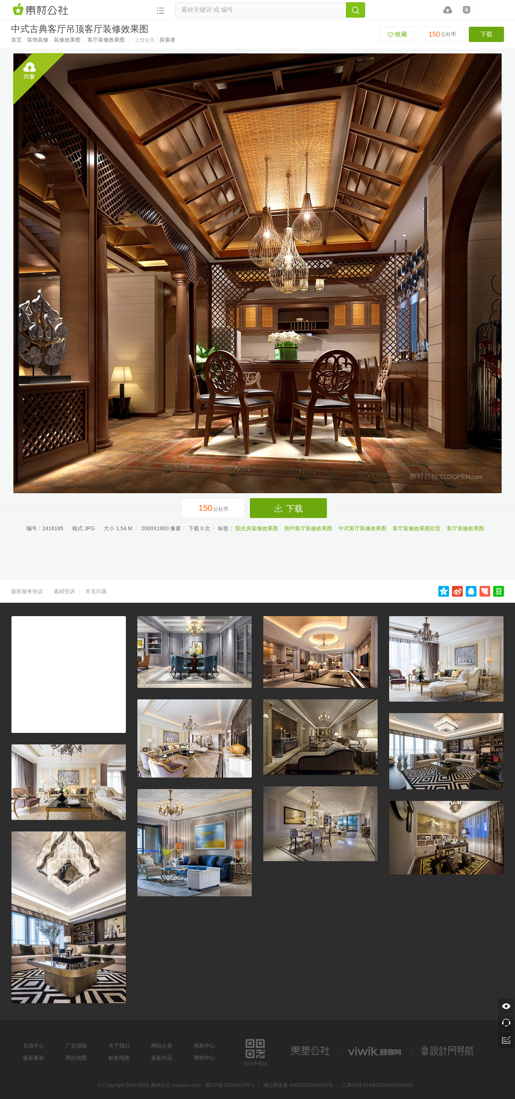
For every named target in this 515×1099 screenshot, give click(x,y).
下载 (486, 34)
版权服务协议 (27, 591)
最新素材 (33, 1058)
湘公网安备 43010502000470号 (298, 1085)
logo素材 (375, 1051)
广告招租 (76, 1046)
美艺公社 (310, 1051)
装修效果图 (67, 40)
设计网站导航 (448, 1051)
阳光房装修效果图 (256, 528)
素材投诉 (64, 591)
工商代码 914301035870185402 (377, 1085)
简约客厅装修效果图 (308, 528)
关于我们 (119, 1046)
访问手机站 (255, 1051)
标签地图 (119, 1058)
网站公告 (161, 1046)
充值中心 (33, 1046)
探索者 (167, 40)
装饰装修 (37, 40)
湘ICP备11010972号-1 (229, 1085)
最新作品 (161, 1058)
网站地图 (76, 1058)
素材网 (41, 9)
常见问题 (96, 591)
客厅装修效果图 (106, 40)
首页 (16, 40)
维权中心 (204, 1046)
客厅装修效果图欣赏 (417, 528)
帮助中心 (204, 1058)
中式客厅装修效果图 (362, 528)
